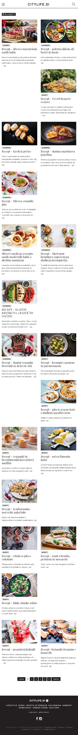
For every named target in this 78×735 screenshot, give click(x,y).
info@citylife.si (49, 729)
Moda (21, 705)
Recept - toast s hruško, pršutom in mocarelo (55, 557)
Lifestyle (11, 705)
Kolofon (61, 727)
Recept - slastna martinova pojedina (58, 152)
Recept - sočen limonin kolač (55, 458)
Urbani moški (40, 708)
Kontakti (33, 712)
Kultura (54, 708)
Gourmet (6, 45)
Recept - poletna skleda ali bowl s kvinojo (57, 50)
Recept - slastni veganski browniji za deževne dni (17, 364)
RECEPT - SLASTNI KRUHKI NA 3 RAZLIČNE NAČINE (17, 313)
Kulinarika (46, 45)
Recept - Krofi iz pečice (16, 151)
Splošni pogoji (51, 727)
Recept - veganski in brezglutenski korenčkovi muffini (18, 460)
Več (5, 66)
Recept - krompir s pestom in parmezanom (57, 364)
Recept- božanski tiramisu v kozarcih (58, 650)
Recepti (44, 95)
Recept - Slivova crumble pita (18, 202)
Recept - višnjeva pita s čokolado (16, 557)
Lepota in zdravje (36, 705)
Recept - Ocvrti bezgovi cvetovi (55, 100)
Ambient (67, 705)
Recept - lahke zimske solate (19, 603)
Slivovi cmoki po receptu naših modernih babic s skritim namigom (17, 257)
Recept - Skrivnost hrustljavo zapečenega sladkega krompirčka (55, 257)
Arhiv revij (44, 712)
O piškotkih (37, 729)
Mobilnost (25, 708)
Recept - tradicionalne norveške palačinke (16, 510)
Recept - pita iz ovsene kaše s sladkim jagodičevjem (58, 411)
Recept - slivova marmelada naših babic (19, 50)
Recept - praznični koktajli (18, 649)
